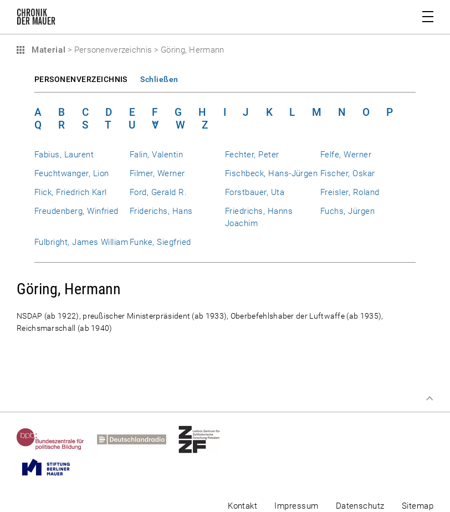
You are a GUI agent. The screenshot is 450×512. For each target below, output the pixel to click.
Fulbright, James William (81, 242)
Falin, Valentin (156, 155)
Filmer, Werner (157, 173)
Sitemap (417, 506)
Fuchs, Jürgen (347, 211)
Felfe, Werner (345, 155)
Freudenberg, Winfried (76, 211)
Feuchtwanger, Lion (71, 173)
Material (47, 50)
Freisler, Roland (350, 192)
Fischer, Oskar (347, 173)
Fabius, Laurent (64, 155)
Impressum (296, 506)
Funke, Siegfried (160, 242)
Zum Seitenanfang (429, 398)
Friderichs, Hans (161, 211)
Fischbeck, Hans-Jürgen (271, 173)
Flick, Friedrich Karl (70, 192)
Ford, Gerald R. (158, 192)
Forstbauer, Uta (254, 192)
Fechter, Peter (252, 155)
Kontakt (242, 506)
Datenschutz (360, 506)
